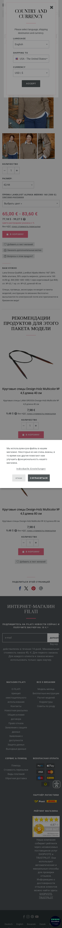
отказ (19, 478)
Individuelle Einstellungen (31, 468)
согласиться (39, 478)
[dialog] (31, 464)
